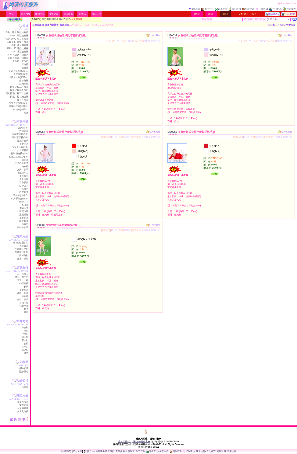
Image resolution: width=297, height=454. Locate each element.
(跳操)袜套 (23, 83)
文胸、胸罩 (22, 169)
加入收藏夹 (153, 35)
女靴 (26, 343)
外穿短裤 (23, 283)
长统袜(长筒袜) (20, 74)
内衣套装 (23, 192)
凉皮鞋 (25, 327)
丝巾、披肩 (22, 299)
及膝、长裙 (22, 293)
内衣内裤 (25, 14)
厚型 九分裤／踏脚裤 (17, 55)
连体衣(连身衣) (20, 195)
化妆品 (82, 14)
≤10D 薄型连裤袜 (19, 51)
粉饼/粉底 (23, 368)
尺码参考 (289, 9)
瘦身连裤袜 (22, 100)
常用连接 (231, 451)
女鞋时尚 (54, 14)
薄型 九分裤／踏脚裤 (17, 58)
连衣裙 (25, 296)
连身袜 (25, 67)
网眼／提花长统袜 (19, 96)
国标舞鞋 (23, 255)
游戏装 (25, 205)
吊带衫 (25, 189)
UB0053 (191, 131)
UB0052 (60, 35)
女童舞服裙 (22, 401)
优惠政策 (129, 451)
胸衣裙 (25, 166)
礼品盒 (25, 386)
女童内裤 (23, 405)
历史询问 (234, 9)
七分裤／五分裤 (20, 61)
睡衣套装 (23, 221)
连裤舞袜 (23, 80)
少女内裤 (23, 144)
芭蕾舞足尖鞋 (21, 249)
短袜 (26, 112)
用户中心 (207, 9)
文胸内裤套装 (21, 163)
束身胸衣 (23, 176)
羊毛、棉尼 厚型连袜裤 (16, 32)
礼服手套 (23, 306)
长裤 (26, 286)
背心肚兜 (23, 182)
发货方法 (89, 451)
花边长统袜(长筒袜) (18, 71)
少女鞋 (25, 334)
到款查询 (248, 9)
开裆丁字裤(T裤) (20, 137)
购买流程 (65, 451)
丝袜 (11, 14)
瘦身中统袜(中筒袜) (18, 106)
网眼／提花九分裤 (19, 90)
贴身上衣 (23, 185)
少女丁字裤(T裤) (20, 147)
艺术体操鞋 (22, 258)
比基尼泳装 (22, 211)
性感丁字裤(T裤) (20, 134)
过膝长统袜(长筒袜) (18, 77)
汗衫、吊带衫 (21, 273)
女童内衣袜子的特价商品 (281, 24)
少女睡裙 (23, 218)
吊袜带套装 (22, 227)
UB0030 (56, 225)
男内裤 (25, 160)
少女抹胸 (23, 179)
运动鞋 (25, 350)
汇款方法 (77, 451)
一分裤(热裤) (22, 127)
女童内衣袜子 (63, 19)
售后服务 (100, 451)
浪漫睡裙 (23, 214)
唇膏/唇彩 (23, 371)
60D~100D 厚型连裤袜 (16, 38)
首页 (44, 19)
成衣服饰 (68, 14)
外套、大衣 (22, 280)
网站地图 (221, 451)
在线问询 (194, 9)
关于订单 (140, 451)
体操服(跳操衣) (20, 242)
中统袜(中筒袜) (20, 109)
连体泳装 (23, 208)
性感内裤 (23, 131)
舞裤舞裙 (23, 245)
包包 (26, 309)
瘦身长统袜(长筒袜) (18, 103)
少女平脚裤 (22, 150)
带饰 (26, 312)
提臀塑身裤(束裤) (19, 153)
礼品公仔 (96, 14)
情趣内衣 (23, 201)
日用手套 (23, 302)
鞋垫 (26, 353)
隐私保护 (109, 451)
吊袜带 (25, 224)
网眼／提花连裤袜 (19, 87)
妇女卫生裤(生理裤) (18, 156)
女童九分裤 (22, 411)
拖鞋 (26, 330)
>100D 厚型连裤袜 (19, 35)
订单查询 (221, 9)
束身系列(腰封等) (19, 198)
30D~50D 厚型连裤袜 (17, 42)
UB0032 (192, 35)
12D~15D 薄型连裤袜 (17, 48)
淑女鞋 (25, 337)
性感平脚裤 (22, 140)
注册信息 (275, 9)
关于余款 (163, 451)
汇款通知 (262, 9)
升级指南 (120, 451)
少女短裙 (23, 290)
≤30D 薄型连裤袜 (19, 45)
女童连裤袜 (22, 408)
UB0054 (59, 131)
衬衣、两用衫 (21, 277)
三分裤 (25, 64)
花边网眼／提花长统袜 (17, 93)
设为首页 (211, 451)
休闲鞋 (25, 346)
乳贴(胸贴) (23, 173)
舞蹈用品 (39, 14)
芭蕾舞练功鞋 (21, 252)
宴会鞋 (25, 340)
